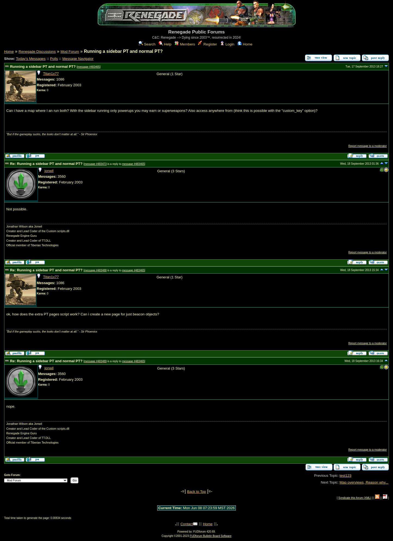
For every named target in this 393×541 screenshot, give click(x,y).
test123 (345, 476)
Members (185, 44)
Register (207, 44)
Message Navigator (78, 59)
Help (165, 44)
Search (147, 44)
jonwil (48, 171)
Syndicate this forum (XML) (354, 497)
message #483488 (95, 270)
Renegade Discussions (36, 52)
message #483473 (95, 163)
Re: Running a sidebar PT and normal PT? (46, 164)
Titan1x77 (51, 74)
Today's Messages (30, 59)
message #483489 (95, 361)
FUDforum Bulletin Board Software (210, 535)
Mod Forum (69, 52)
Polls (54, 59)
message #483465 (89, 66)
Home (244, 44)
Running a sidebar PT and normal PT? (43, 66)
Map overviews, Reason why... (363, 482)
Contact (186, 524)
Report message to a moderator (367, 146)
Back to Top (196, 492)
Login (227, 44)
